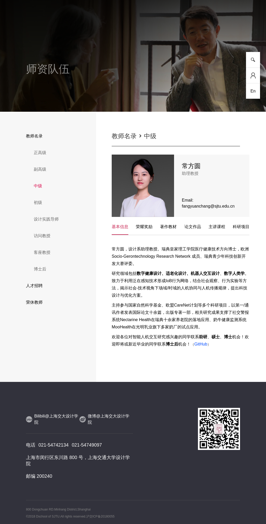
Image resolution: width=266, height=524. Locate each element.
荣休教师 (34, 302)
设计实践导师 (46, 219)
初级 (38, 202)
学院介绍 (34, 33)
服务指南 (232, 33)
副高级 (40, 169)
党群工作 (192, 33)
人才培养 (73, 33)
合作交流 (173, 33)
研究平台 (93, 33)
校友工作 (212, 33)
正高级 (40, 152)
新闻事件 (53, 33)
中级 (38, 186)
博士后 (40, 269)
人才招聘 (34, 285)
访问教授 (42, 236)
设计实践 (153, 33)
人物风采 (133, 33)
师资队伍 (113, 33)
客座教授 (42, 252)
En (253, 91)
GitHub (200, 344)
